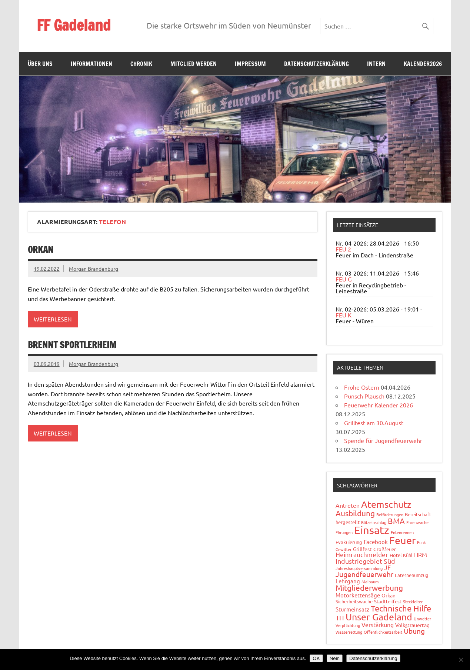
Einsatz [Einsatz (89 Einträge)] (371, 530)
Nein (335, 658)
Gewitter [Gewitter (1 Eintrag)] (343, 549)
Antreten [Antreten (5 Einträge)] (348, 505)
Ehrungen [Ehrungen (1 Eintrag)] (344, 532)
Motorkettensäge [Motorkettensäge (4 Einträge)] (358, 595)
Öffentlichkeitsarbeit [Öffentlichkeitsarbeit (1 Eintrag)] (383, 632)
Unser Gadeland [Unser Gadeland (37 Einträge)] (379, 617)
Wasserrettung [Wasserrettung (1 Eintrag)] (349, 632)
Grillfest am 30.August (373, 422)
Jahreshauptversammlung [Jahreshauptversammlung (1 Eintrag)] (359, 568)
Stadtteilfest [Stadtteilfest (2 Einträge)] (387, 601)
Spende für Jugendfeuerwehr (383, 440)
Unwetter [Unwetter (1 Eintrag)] (422, 618)
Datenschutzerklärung (316, 64)
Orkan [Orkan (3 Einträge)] (388, 595)
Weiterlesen (53, 319)
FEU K (343, 315)
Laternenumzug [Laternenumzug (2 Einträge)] (412, 575)
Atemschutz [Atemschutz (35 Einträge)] (386, 504)
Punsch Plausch (364, 396)
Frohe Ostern (361, 387)
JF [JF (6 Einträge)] (387, 567)
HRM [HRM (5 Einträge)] (420, 554)
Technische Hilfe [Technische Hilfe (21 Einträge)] (401, 608)
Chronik (141, 64)
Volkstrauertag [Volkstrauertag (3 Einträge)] (412, 624)
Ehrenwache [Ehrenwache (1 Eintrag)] (417, 522)
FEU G (344, 279)
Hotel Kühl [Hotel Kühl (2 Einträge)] (401, 555)
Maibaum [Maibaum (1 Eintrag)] (370, 581)
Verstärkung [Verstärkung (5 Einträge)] (377, 624)
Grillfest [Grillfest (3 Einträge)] (362, 549)
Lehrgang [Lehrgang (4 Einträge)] (348, 580)
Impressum (250, 64)
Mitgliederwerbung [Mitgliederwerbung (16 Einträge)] (369, 587)
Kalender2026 (423, 64)
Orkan (40, 249)
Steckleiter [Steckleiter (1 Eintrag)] (413, 601)
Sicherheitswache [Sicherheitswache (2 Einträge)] (354, 601)
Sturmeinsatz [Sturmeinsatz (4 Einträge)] (352, 609)
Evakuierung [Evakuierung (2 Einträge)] (349, 542)
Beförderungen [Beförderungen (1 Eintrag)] (389, 514)
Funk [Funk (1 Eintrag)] (421, 542)
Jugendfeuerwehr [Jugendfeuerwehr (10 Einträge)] (364, 574)
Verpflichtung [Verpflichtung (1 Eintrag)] (348, 625)
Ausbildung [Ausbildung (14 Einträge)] (355, 513)
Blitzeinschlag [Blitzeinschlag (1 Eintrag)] (373, 522)
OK (316, 658)
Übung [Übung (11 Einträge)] (414, 630)
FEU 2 (343, 249)
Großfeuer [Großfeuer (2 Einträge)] (384, 549)
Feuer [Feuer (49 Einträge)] (402, 540)
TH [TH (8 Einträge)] (340, 617)
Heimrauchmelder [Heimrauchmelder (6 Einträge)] (362, 554)
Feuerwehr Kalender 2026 (378, 405)
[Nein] (460, 659)
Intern (376, 64)
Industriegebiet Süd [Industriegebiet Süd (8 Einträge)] (365, 561)
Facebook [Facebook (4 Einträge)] (376, 541)
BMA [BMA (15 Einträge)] (396, 521)
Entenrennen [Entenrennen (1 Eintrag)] (402, 532)
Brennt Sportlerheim (72, 345)
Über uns (40, 64)
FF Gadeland (74, 25)
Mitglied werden (193, 64)
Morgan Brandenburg (93, 268)
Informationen (91, 64)
